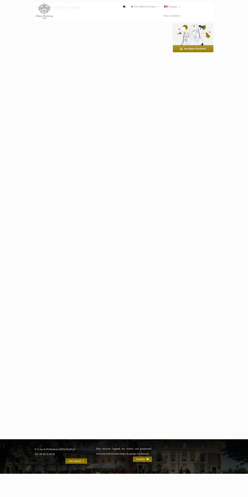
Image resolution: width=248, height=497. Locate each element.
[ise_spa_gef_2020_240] (44, 11)
